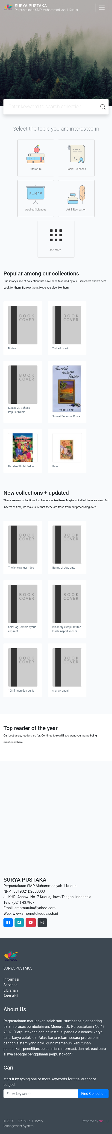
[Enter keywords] (40, 1093)
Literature (36, 158)
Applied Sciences (35, 198)
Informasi (11, 979)
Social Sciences (76, 158)
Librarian (10, 990)
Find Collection (93, 1093)
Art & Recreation (76, 198)
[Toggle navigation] (101, 7)
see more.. (56, 239)
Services (10, 985)
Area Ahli (10, 996)
